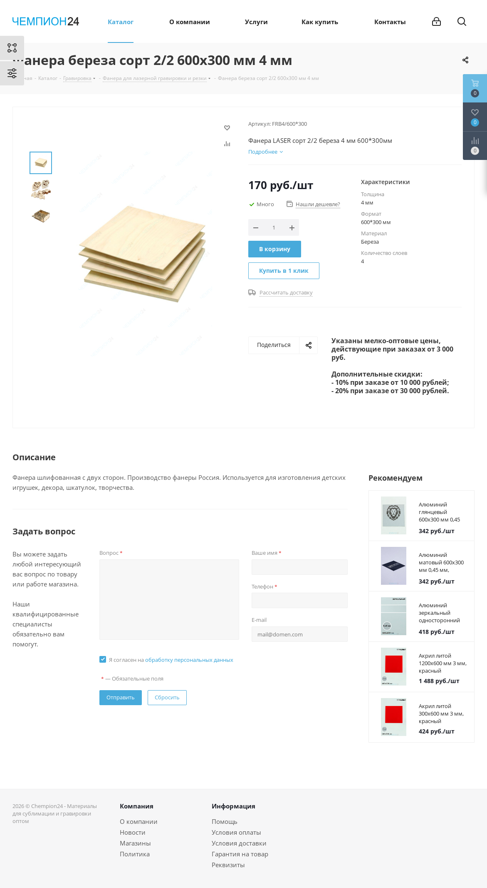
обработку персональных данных (189, 660)
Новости (133, 832)
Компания (136, 806)
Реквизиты (228, 865)
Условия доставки (239, 843)
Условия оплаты (236, 832)
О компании (139, 821)
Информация (233, 806)
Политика (135, 854)
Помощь (224, 821)
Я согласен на (171, 660)
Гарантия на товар (240, 854)
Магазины (135, 843)
